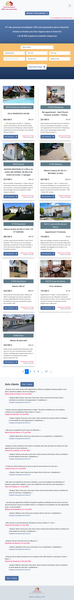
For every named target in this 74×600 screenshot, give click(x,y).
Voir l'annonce (11, 137)
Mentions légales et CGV (37, 597)
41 (46, 371)
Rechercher (37, 66)
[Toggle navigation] (69, 6)
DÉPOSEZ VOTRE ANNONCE (37, 13)
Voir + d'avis (27, 384)
